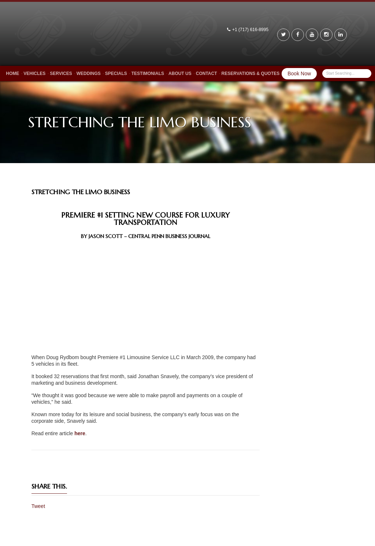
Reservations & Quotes (251, 73)
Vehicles (34, 73)
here (79, 433)
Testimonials (147, 73)
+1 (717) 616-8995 (251, 29)
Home (12, 73)
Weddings (89, 73)
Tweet (38, 506)
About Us (180, 73)
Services (61, 73)
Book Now (299, 73)
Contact (206, 73)
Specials (116, 73)
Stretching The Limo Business (80, 192)
